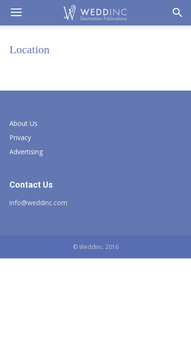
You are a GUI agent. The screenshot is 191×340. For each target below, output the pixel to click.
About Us (23, 123)
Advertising (26, 151)
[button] (178, 12)
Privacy (20, 137)
